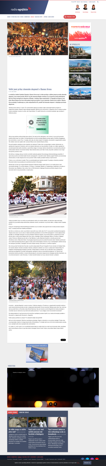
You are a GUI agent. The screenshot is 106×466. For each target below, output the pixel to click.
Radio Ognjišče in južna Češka (78, 84)
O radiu (47, 459)
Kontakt (78, 2)
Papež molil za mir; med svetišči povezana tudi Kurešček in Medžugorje (36, 431)
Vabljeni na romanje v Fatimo (78, 98)
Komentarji (27, 17)
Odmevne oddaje (24, 412)
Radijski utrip (38, 17)
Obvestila (15, 459)
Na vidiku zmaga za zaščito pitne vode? (17, 430)
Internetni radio (53, 459)
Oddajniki (60, 459)
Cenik (82, 2)
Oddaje (32, 17)
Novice (22, 17)
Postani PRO (73, 2)
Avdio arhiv (51, 17)
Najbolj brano (12, 412)
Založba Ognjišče (92, 2)
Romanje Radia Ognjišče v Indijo (79, 70)
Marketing (85, 2)
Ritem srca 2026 (15, 17)
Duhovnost (33, 457)
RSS (64, 459)
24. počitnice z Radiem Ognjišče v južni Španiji (79, 56)
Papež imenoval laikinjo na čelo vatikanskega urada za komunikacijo (56, 431)
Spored (45, 17)
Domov (9, 17)
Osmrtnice (9, 459)
